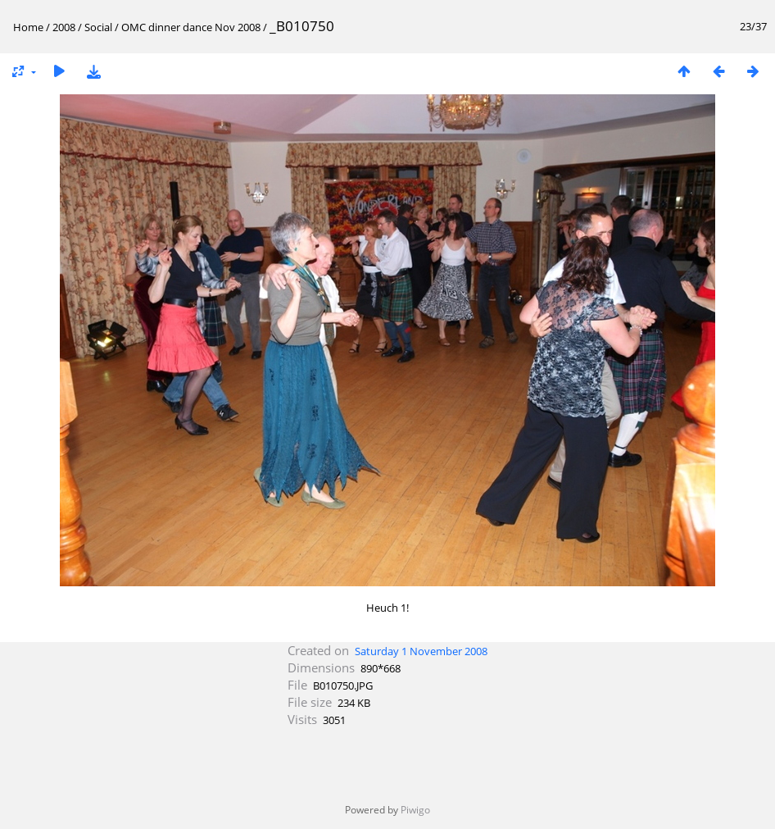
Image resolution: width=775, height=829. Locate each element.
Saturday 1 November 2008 (421, 651)
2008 (63, 27)
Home (28, 27)
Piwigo (415, 810)
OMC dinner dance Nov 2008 (191, 27)
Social (98, 27)
